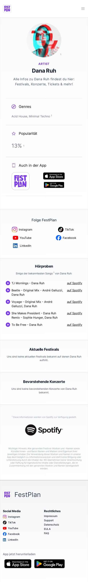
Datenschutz (51, 524)
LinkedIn (10, 540)
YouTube (10, 528)
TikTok (9, 522)
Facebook (11, 534)
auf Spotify (74, 283)
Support (49, 520)
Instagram (11, 517)
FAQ (46, 533)
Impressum (50, 515)
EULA (47, 528)
